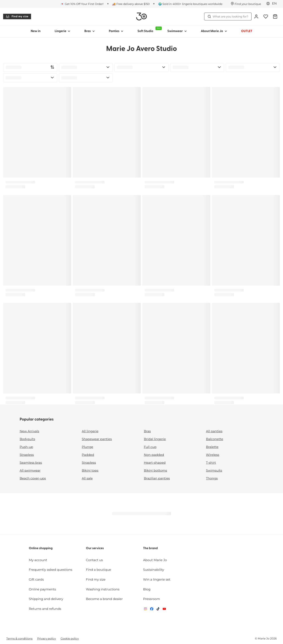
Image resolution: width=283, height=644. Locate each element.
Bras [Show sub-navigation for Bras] (89, 31)
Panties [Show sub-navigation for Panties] (116, 31)
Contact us (94, 560)
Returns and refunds (45, 609)
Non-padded (154, 455)
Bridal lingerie (155, 439)
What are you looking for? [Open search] (228, 16)
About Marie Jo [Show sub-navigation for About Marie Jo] (214, 31)
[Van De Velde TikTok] (158, 609)
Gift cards (36, 580)
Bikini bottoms (155, 471)
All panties (214, 431)
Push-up (26, 447)
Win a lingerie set (156, 580)
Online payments (42, 589)
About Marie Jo (155, 560)
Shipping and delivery (46, 599)
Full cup (150, 447)
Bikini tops (90, 471)
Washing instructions (102, 589)
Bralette (212, 447)
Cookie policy (70, 638)
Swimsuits (214, 471)
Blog (146, 589)
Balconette (214, 439)
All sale (87, 478)
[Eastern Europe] (273, 3)
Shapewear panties (97, 439)
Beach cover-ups (33, 478)
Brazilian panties (157, 478)
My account (38, 560)
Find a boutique (98, 570)
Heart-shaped (154, 463)
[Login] (256, 16)
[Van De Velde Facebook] (151, 609)
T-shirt (211, 463)
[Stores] (246, 4)
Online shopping (41, 548)
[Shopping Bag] (275, 16)
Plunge (87, 447)
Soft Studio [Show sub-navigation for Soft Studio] (148, 30)
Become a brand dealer (104, 599)
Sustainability (153, 570)
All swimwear (30, 471)
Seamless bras (31, 463)
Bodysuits (27, 439)
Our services (95, 548)
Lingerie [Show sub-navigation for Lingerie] (62, 31)
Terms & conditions (19, 638)
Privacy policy (46, 638)
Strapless (27, 455)
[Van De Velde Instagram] (145, 609)
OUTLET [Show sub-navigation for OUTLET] (246, 31)
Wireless (212, 455)
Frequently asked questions (50, 570)
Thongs (212, 478)
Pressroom (151, 599)
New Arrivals (29, 431)
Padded (88, 455)
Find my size (17, 16)
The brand (150, 548)
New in (35, 31)
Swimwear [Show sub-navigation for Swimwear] (177, 31)
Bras (147, 431)
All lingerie (90, 431)
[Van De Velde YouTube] (164, 609)
